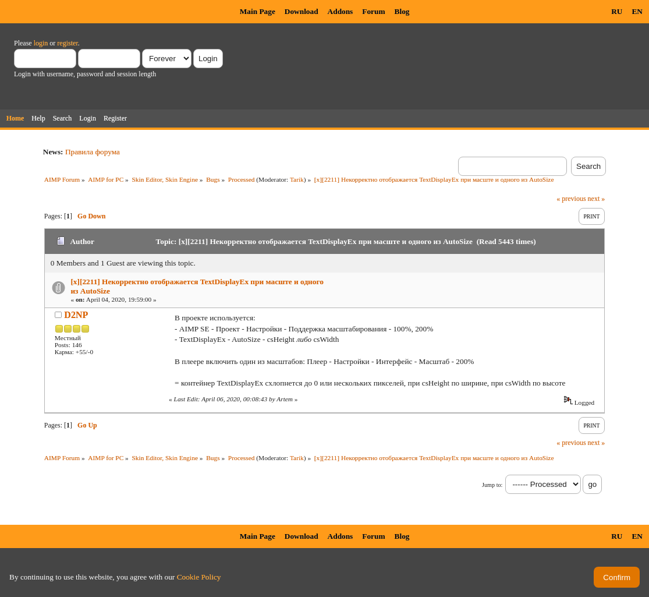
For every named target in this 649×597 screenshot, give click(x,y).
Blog (402, 11)
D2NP (76, 315)
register (67, 43)
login (41, 43)
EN (637, 11)
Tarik (297, 179)
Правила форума (92, 151)
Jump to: (492, 485)
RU (616, 11)
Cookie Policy (199, 577)
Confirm (616, 577)
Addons (340, 11)
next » (596, 199)
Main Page (257, 11)
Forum (373, 11)
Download (301, 11)
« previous (571, 199)
